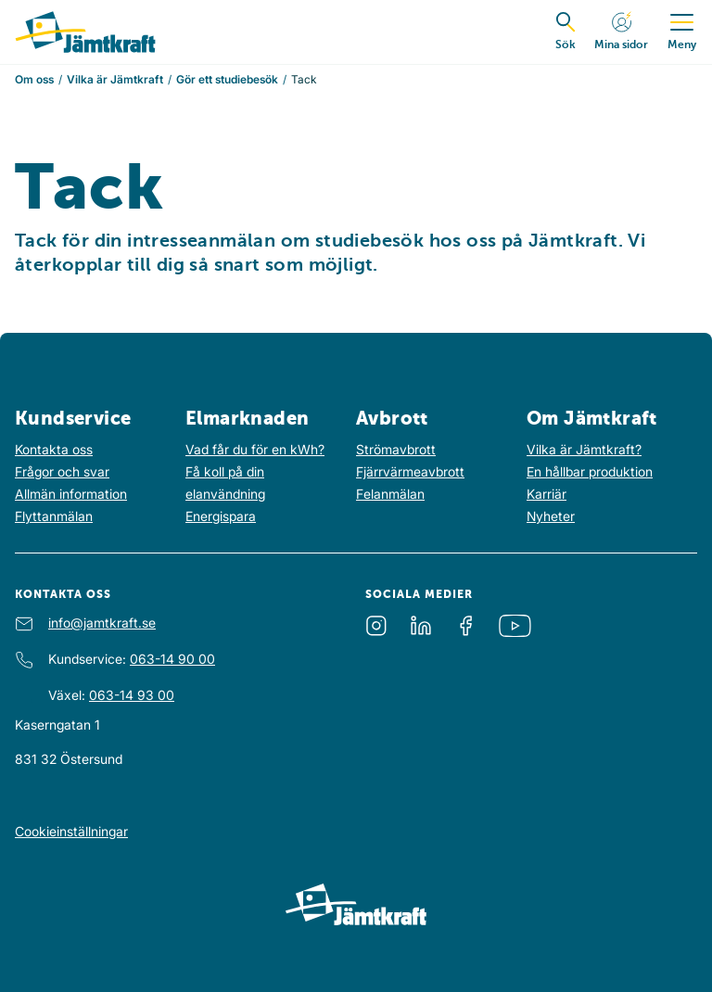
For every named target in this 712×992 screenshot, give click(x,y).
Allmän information (71, 494)
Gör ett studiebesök (227, 79)
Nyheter (551, 516)
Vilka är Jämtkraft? (584, 449)
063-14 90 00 (172, 659)
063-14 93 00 (131, 695)
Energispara (220, 516)
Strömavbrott (396, 449)
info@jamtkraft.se (102, 622)
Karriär (546, 494)
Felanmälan (390, 494)
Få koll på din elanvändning (225, 483)
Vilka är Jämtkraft (115, 79)
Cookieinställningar (71, 831)
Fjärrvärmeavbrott (410, 471)
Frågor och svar (62, 471)
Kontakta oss (54, 449)
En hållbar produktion (590, 471)
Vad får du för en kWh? (254, 449)
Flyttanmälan (54, 516)
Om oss (34, 79)
